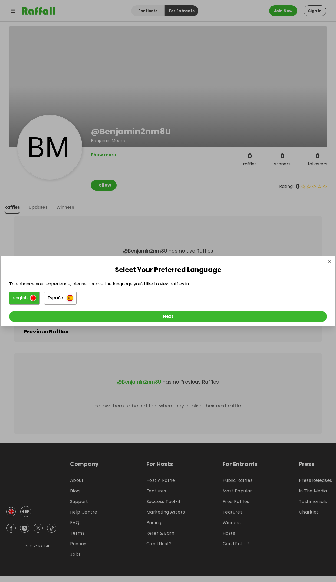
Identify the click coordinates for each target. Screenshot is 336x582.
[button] (107, 299)
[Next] (168, 317)
